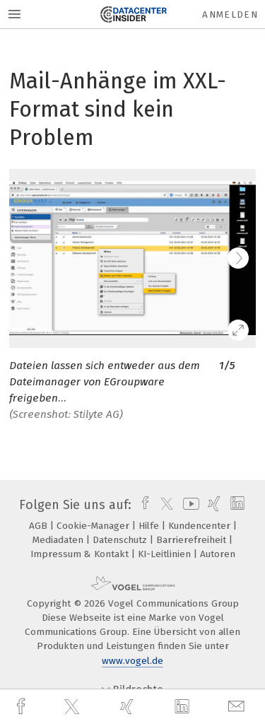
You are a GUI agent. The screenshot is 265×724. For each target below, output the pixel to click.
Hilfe (150, 526)
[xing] (129, 707)
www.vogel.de (132, 661)
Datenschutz (121, 540)
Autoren (217, 554)
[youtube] (188, 505)
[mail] (238, 707)
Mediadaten (59, 540)
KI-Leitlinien (166, 554)
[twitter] (73, 707)
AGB (39, 526)
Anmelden (230, 14)
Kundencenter (200, 526)
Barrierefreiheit (192, 540)
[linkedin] (183, 707)
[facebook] (22, 707)
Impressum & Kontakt (80, 554)
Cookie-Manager (94, 526)
